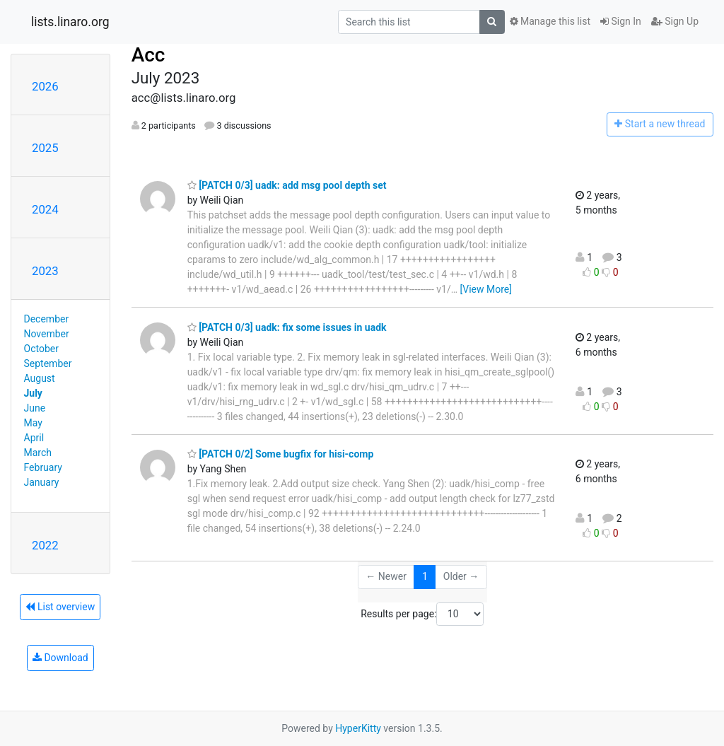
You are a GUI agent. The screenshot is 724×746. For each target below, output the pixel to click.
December (46, 319)
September (48, 363)
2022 (45, 545)
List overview (60, 606)
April (34, 437)
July (33, 393)
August (39, 378)
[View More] (486, 289)
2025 (45, 148)
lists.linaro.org (70, 22)
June (35, 408)
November (46, 333)
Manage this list (550, 21)
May (33, 423)
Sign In (620, 21)
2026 (45, 86)
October (41, 348)
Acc (148, 54)
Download (60, 657)
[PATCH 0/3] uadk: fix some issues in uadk (287, 327)
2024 (45, 209)
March (38, 452)
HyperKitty (358, 728)
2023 (45, 271)
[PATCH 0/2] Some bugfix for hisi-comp (280, 454)
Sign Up (675, 21)
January (41, 482)
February (43, 467)
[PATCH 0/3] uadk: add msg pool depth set (287, 185)
